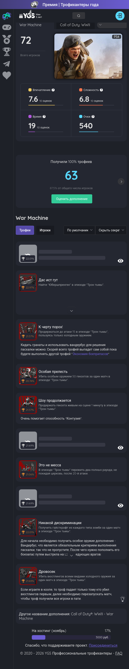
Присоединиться (103, 645)
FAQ (118, 653)
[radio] (25, 230)
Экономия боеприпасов (90, 354)
